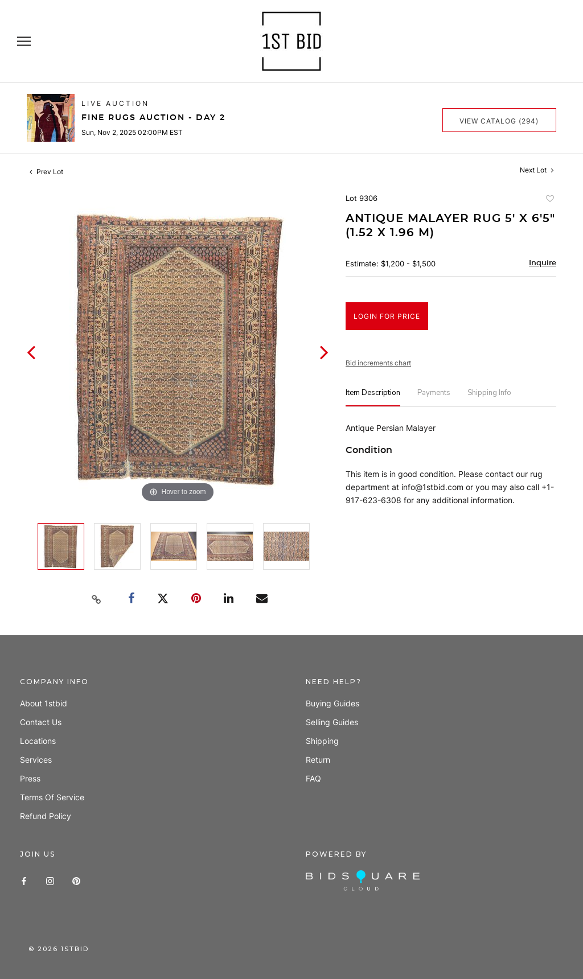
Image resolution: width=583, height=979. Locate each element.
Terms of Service (52, 797)
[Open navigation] (24, 41)
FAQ (313, 778)
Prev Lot (46, 171)
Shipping (322, 741)
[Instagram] (50, 880)
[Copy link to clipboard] (97, 599)
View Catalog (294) (499, 121)
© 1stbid (58, 949)
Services (36, 759)
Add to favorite (549, 200)
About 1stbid (43, 703)
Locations (38, 741)
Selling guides (332, 722)
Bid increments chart (378, 363)
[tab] (373, 397)
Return (318, 759)
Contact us (40, 722)
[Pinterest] (76, 880)
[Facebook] (24, 880)
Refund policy (45, 816)
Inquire (542, 263)
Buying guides (332, 703)
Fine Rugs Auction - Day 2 (153, 118)
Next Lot (536, 170)
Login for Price (387, 316)
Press (30, 778)
